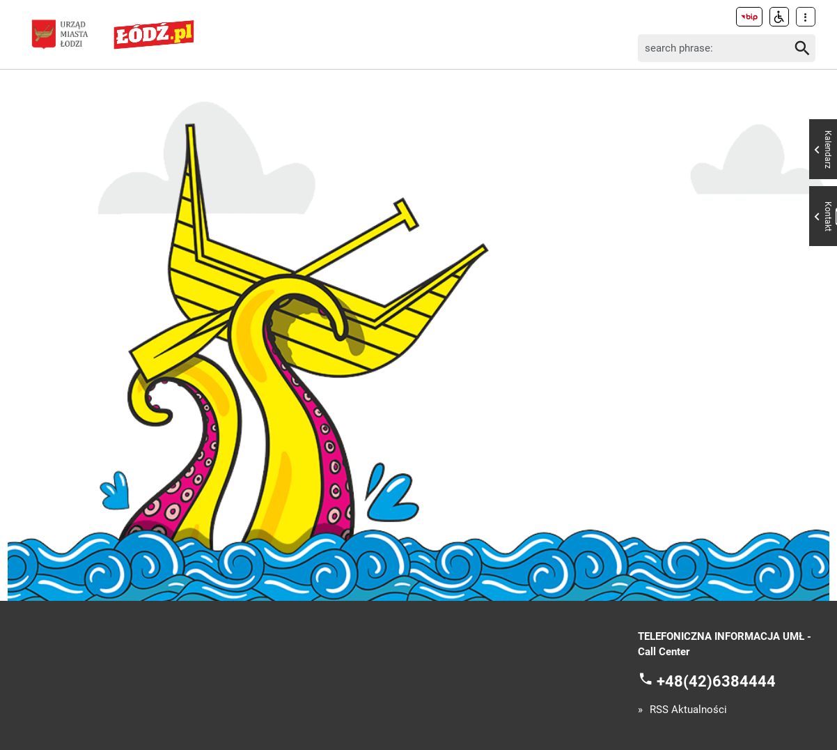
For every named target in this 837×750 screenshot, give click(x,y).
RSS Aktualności (688, 710)
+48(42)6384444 (716, 680)
